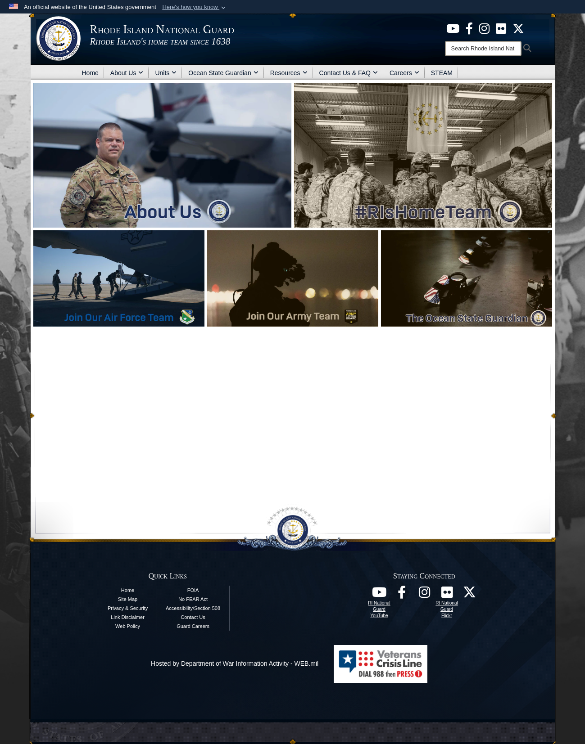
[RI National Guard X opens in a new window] (469, 594)
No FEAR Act (193, 599)
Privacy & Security (128, 608)
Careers (404, 72)
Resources (289, 72)
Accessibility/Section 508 (193, 608)
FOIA (193, 590)
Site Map (127, 599)
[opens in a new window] (452, 27)
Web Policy (127, 626)
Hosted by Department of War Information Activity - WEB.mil (234, 663)
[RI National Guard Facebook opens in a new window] (401, 594)
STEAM (442, 72)
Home (90, 72)
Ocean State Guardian (223, 72)
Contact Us (193, 617)
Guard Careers (193, 626)
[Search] (483, 48)
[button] (194, 7)
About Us (127, 72)
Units (166, 72)
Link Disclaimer (128, 617)
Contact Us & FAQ (348, 72)
